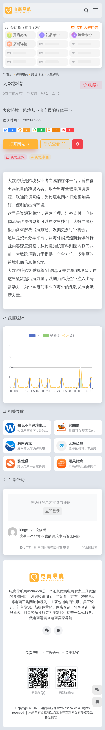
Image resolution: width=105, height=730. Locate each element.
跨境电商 (22, 74)
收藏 (91, 85)
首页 (9, 74)
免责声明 (32, 653)
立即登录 (52, 511)
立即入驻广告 (84, 27)
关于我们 (72, 653)
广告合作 (52, 653)
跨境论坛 (37, 74)
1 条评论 (16, 480)
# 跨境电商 (40, 157)
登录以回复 (89, 547)
